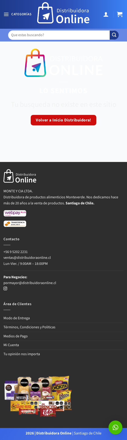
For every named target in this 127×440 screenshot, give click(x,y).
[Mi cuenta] (106, 14)
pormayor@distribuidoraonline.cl (29, 282)
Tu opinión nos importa (21, 354)
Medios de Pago (15, 336)
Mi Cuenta (11, 345)
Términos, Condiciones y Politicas (29, 327)
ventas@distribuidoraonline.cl (27, 257)
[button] (17, 14)
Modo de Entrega (16, 318)
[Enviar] (114, 35)
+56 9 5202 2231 (15, 251)
